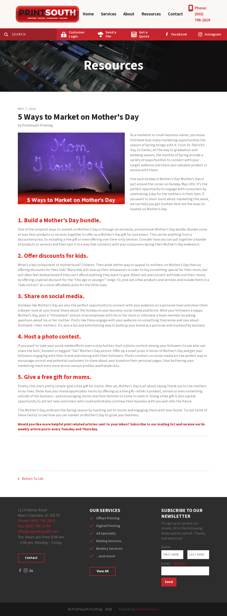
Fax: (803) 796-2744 (34, 526)
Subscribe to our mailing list (152, 424)
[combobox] (34, 34)
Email (166, 563)
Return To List (32, 478)
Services (108, 14)
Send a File (111, 34)
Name (165, 547)
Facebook (179, 34)
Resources (151, 14)
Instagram (213, 34)
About (128, 14)
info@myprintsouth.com (38, 531)
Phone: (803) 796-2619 (202, 14)
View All (102, 571)
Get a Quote (144, 34)
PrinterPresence (147, 609)
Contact (175, 14)
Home (88, 14)
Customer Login (77, 34)
